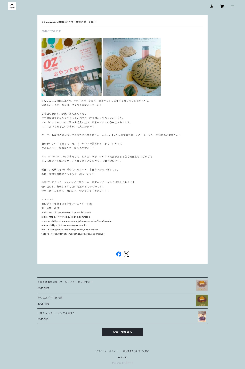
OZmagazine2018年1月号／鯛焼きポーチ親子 (69, 21)
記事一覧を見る (122, 332)
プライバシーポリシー (107, 351)
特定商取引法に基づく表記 (136, 351)
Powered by (122, 363)
